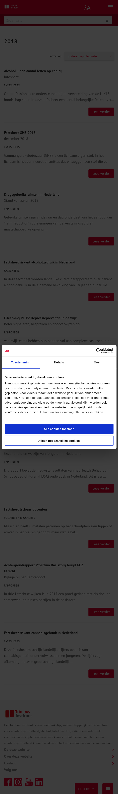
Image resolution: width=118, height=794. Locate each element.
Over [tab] (97, 362)
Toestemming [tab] (21, 362)
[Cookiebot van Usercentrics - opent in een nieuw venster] (95, 350)
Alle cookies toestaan (59, 429)
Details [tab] (59, 362)
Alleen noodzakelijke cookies (59, 440)
